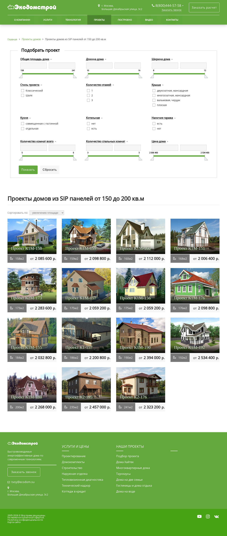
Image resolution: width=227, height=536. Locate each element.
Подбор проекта (127, 456)
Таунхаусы (123, 473)
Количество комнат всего (36, 141)
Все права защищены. (33, 515)
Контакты (172, 19)
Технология (73, 19)
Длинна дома (95, 59)
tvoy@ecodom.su (23, 482)
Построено (125, 19)
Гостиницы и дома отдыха (134, 485)
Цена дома (159, 141)
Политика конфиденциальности (25, 519)
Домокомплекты (73, 462)
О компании (22, 19)
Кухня (24, 117)
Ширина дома (161, 59)
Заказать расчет (204, 7)
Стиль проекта (29, 84)
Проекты (99, 19)
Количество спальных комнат (105, 141)
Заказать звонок (172, 10)
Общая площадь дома (34, 59)
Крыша (156, 84)
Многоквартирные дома (133, 467)
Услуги (47, 19)
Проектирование (74, 456)
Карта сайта (13, 522)
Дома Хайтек (125, 462)
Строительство (72, 467)
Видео (149, 19)
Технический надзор (76, 485)
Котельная (93, 117)
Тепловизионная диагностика (82, 479)
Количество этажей (98, 84)
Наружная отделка (74, 473)
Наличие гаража (162, 117)
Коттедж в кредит (74, 491)
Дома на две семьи (129, 479)
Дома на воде (125, 491)
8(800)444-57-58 (168, 5)
